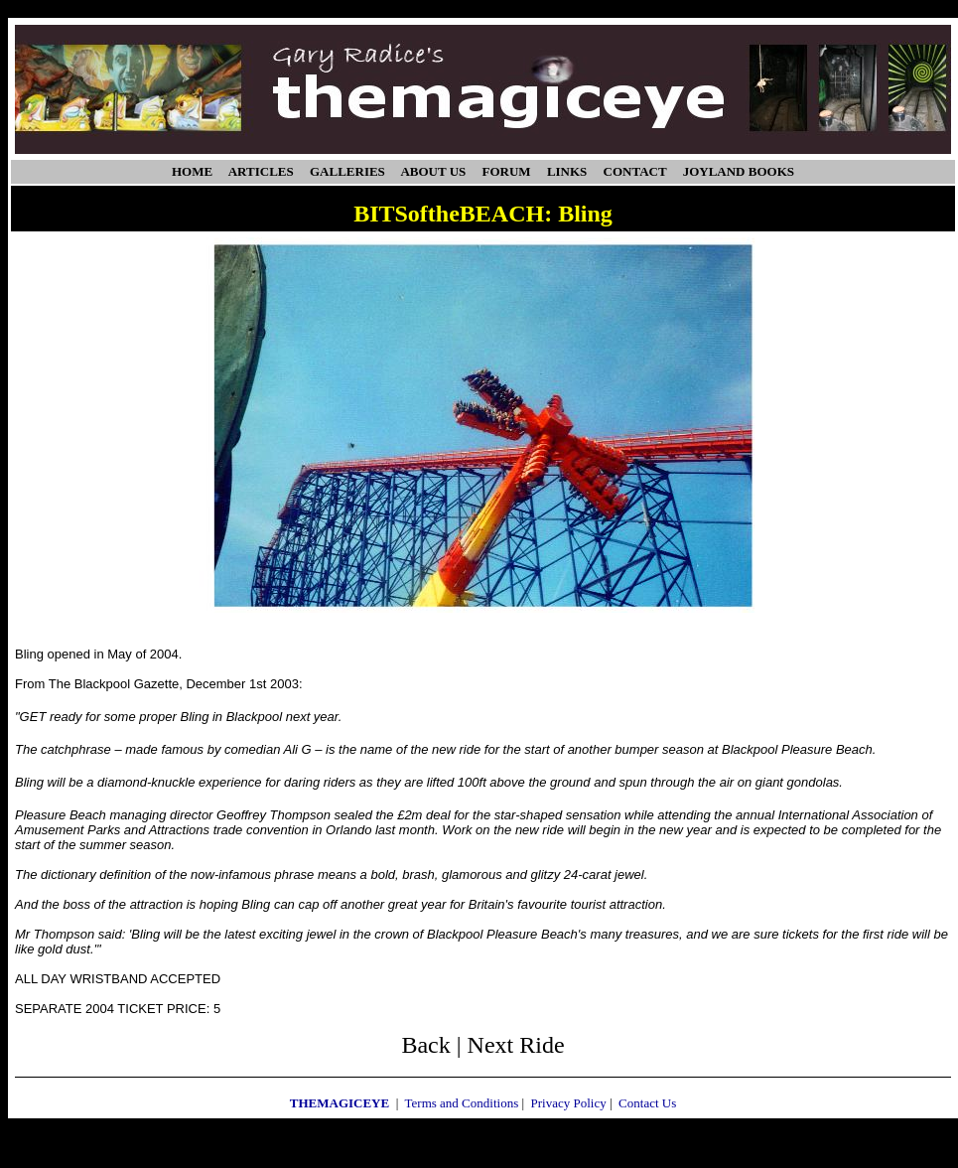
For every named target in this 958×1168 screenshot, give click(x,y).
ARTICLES (261, 171)
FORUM (506, 171)
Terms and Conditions (462, 1102)
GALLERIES (347, 171)
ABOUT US (433, 171)
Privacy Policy (569, 1102)
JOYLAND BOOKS (738, 171)
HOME (192, 171)
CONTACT (635, 171)
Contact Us (647, 1102)
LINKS (567, 171)
